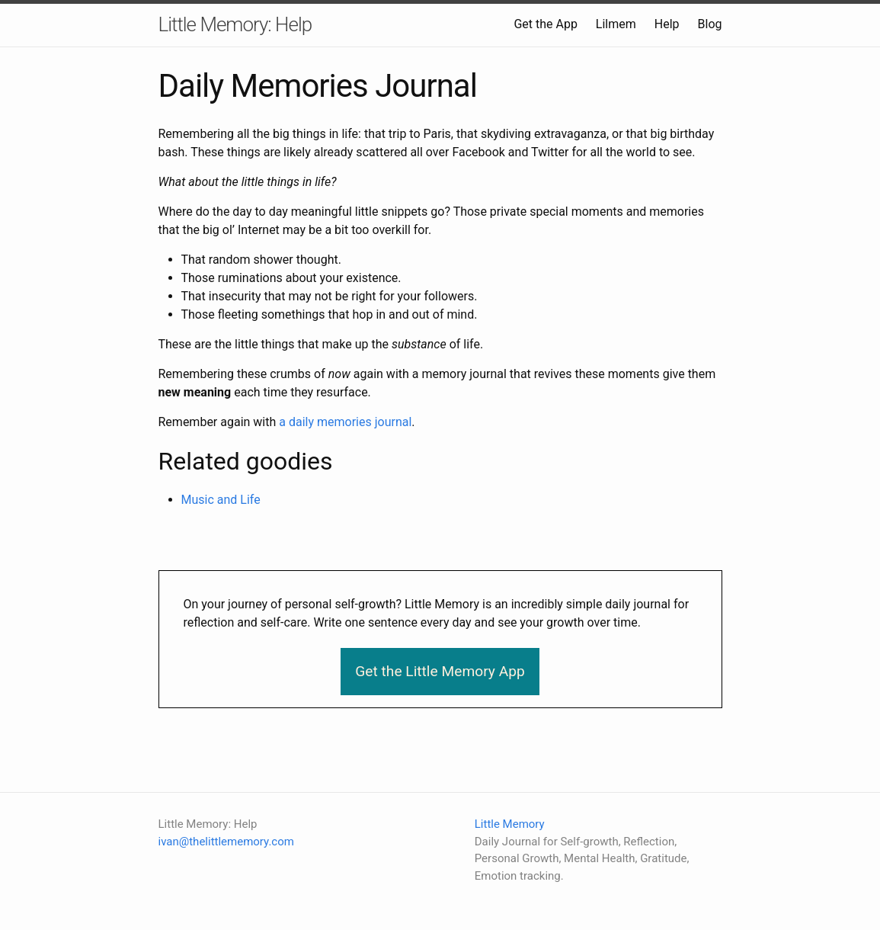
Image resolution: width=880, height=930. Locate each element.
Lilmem (616, 24)
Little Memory (510, 824)
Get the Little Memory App (439, 671)
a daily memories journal (345, 422)
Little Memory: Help (235, 24)
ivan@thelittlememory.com (226, 841)
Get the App (546, 24)
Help (667, 24)
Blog (710, 24)
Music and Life (221, 499)
